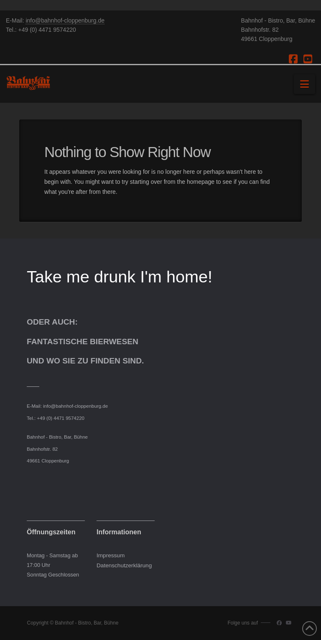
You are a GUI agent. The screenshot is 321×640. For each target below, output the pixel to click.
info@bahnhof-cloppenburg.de (64, 20)
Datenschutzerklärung (124, 565)
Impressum (111, 555)
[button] (304, 84)
